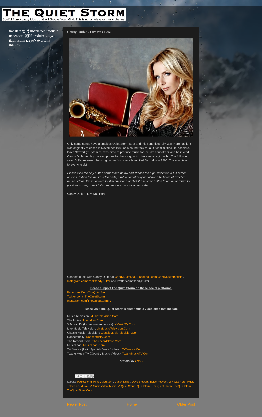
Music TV (86, 386)
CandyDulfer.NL (125, 276)
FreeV (139, 360)
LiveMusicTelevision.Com (113, 328)
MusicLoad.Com (94, 345)
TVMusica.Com (132, 349)
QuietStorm (143, 386)
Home (132, 404)
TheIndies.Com (93, 320)
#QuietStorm (84, 381)
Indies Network (158, 381)
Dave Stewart (140, 381)
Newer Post (77, 404)
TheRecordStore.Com (106, 341)
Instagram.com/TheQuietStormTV (89, 300)
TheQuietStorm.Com (79, 390)
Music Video (100, 386)
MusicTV (114, 386)
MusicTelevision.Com (104, 316)
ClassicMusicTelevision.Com (119, 332)
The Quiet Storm (162, 386)
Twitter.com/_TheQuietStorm (86, 296)
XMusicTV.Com (125, 324)
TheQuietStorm (182, 386)
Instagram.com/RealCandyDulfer (88, 281)
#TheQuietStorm (103, 381)
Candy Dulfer (122, 381)
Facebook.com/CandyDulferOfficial (160, 276)
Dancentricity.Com (98, 337)
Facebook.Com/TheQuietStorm (87, 292)
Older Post (186, 404)
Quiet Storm (128, 386)
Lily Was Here (177, 381)
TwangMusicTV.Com (136, 353)
